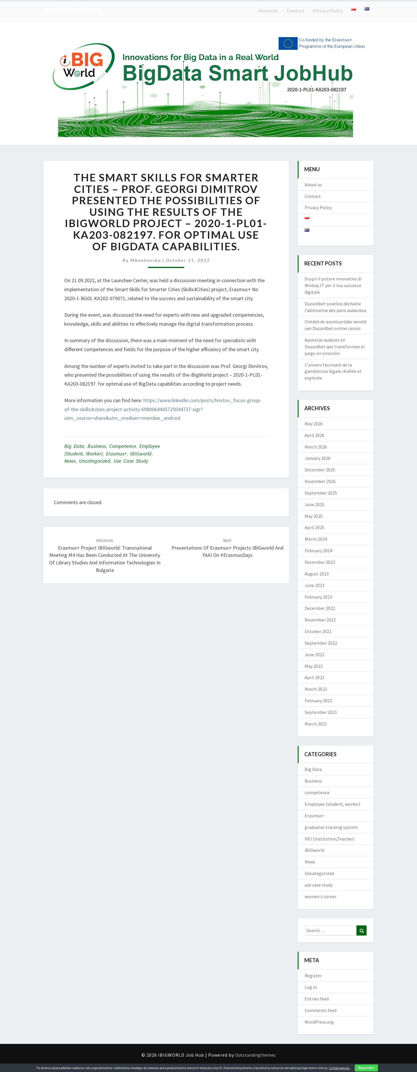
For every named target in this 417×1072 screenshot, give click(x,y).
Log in (311, 987)
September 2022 (321, 643)
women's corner (320, 896)
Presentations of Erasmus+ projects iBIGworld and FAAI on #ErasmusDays (227, 548)
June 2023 (314, 585)
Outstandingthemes (255, 1055)
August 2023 (317, 574)
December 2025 (320, 470)
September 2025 (321, 493)
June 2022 (314, 654)
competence (122, 446)
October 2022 (318, 631)
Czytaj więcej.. (339, 1068)
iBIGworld (140, 453)
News (70, 460)
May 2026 (314, 423)
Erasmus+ (116, 453)
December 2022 (320, 608)
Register (313, 975)
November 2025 (320, 481)
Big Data (74, 446)
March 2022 (316, 689)
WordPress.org (319, 1022)
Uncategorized (94, 460)
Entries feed (317, 999)
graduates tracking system (331, 827)
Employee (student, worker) (332, 804)
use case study (131, 460)
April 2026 (314, 435)
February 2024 (318, 550)
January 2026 (317, 458)
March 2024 (316, 539)
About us (267, 10)
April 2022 (314, 677)
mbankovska (145, 260)
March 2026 (316, 447)
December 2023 (320, 562)
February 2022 (318, 700)
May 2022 (314, 666)
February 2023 (318, 597)
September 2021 (321, 712)
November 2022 (320, 620)
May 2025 (314, 516)
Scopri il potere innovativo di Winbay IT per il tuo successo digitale (333, 285)
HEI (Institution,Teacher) (329, 839)
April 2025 (314, 527)
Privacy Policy (327, 10)
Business (96, 446)
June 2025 (314, 504)
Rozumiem (366, 1068)
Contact (295, 10)
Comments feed (320, 1010)
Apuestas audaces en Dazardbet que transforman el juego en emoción (335, 346)
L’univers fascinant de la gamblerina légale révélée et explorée (333, 371)
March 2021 (316, 724)
